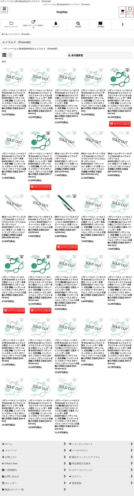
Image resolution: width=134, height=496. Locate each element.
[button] (4, 9)
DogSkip (62, 11)
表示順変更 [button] (75, 55)
